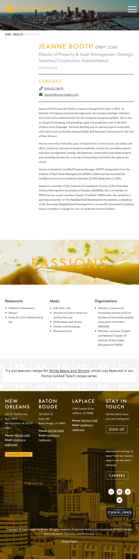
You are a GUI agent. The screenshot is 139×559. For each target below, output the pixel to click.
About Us (18, 34)
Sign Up (116, 429)
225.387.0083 (56, 431)
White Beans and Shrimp (69, 370)
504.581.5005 (22, 435)
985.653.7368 (89, 420)
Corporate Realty (33, 8)
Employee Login (18, 454)
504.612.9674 (53, 88)
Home (8, 34)
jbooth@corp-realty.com (60, 94)
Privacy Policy (70, 541)
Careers (117, 475)
